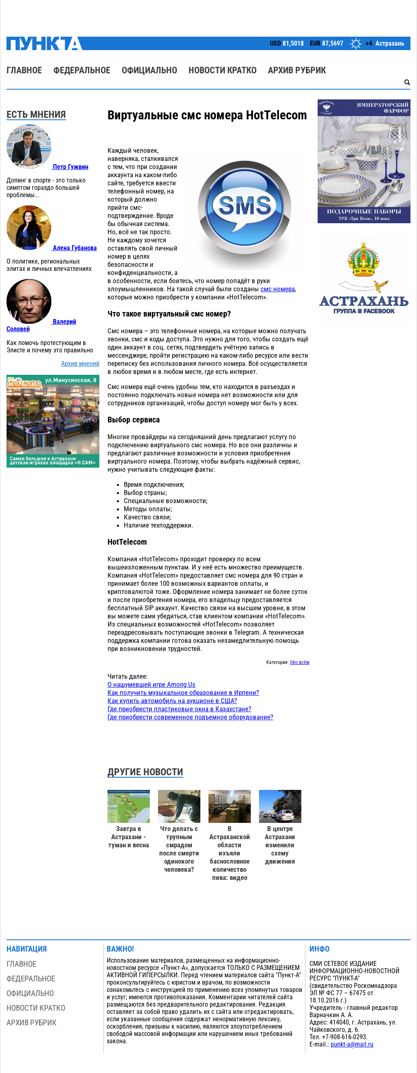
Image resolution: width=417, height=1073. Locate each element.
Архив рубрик (297, 70)
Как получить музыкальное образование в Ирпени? (183, 692)
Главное (24, 70)
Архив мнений (80, 363)
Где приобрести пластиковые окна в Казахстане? (179, 709)
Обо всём (299, 662)
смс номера (278, 289)
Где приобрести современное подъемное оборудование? (190, 717)
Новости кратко (223, 70)
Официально (149, 70)
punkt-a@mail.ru (352, 1044)
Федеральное (81, 70)
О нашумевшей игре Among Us (151, 684)
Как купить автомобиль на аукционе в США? (172, 701)
